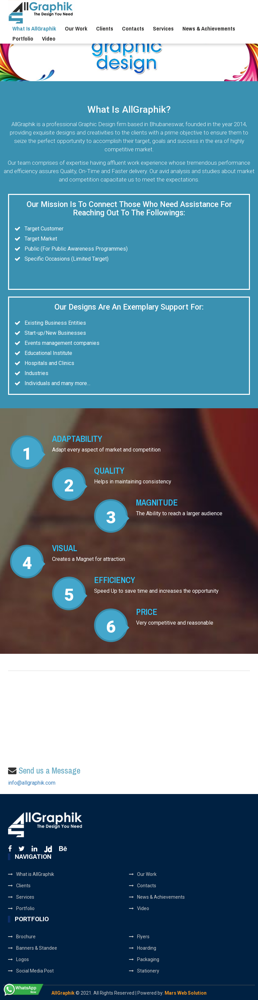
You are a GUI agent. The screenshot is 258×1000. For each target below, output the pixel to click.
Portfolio (22, 38)
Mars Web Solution (186, 993)
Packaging (144, 959)
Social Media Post (31, 970)
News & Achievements (208, 28)
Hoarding (142, 948)
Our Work (76, 28)
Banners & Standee (32, 948)
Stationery (144, 970)
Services (163, 28)
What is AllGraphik (34, 28)
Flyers (139, 936)
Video (48, 38)
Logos (18, 959)
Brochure (22, 936)
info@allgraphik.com (31, 783)
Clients (104, 28)
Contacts (133, 28)
